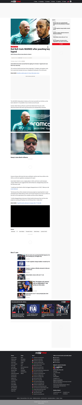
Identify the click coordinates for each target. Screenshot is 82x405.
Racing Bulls (23, 370)
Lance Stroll (13, 381)
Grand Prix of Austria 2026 (37, 371)
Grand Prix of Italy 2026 (37, 379)
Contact (30, 398)
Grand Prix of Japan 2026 (37, 360)
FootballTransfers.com (57, 392)
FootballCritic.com (66, 392)
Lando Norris (13, 360)
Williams (22, 373)
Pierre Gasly (13, 365)
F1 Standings (41, 1)
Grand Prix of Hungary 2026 (38, 376)
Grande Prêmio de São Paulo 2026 (39, 389)
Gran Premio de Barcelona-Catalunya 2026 (40, 370)
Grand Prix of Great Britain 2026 (38, 373)
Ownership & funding (51, 398)
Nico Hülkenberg (14, 387)
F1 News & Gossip (14, 46)
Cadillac (22, 362)
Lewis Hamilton (14, 357)
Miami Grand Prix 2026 (37, 365)
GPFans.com (55, 393)
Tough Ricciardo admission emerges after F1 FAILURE (29, 203)
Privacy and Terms (23, 398)
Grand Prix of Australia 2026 (38, 357)
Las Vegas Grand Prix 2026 (37, 390)
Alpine (22, 357)
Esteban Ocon (13, 378)
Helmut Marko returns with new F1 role (60, 37)
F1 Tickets (64, 1)
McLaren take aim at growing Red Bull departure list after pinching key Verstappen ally (61, 24)
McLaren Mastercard (24, 367)
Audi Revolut (23, 360)
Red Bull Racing (23, 371)
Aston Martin (21, 231)
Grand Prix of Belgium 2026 (37, 375)
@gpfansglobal (56, 359)
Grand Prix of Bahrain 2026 (37, 362)
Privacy (61, 398)
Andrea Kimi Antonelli (15, 373)
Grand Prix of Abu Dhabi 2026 (38, 394)
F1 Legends (58, 1)
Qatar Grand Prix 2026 (37, 392)
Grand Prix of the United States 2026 (39, 386)
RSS (28, 398)
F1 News (35, 1)
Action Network (14, 189)
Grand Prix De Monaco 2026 (38, 368)
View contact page (56, 387)
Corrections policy (44, 398)
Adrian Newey (36, 231)
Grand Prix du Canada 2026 (37, 367)
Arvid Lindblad (13, 384)
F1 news (61, 44)
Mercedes (13, 231)
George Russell (13, 375)
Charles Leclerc (13, 359)
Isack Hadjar (13, 367)
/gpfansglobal (56, 357)
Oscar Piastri (13, 362)
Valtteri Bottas (13, 389)
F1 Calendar (47, 1)
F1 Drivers (53, 1)
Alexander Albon (14, 370)
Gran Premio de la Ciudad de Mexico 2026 (40, 387)
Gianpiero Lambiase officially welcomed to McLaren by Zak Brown (61, 33)
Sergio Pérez (13, 390)
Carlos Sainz (13, 371)
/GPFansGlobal (56, 362)
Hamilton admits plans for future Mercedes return (28, 73)
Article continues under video (30, 76)
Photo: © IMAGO (14, 43)
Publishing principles (36, 398)
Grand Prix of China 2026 (37, 359)
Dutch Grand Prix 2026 (37, 378)
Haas (22, 365)
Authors (18, 398)
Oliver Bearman (14, 376)
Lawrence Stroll (44, 231)
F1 (17, 231)
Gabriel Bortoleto (14, 386)
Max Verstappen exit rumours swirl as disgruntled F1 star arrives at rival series (60, 41)
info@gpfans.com (56, 378)
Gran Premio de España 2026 (38, 381)
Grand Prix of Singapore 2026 (38, 384)
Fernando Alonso (29, 231)
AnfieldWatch (65, 393)
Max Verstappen (14, 368)
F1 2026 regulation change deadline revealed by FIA (61, 29)
